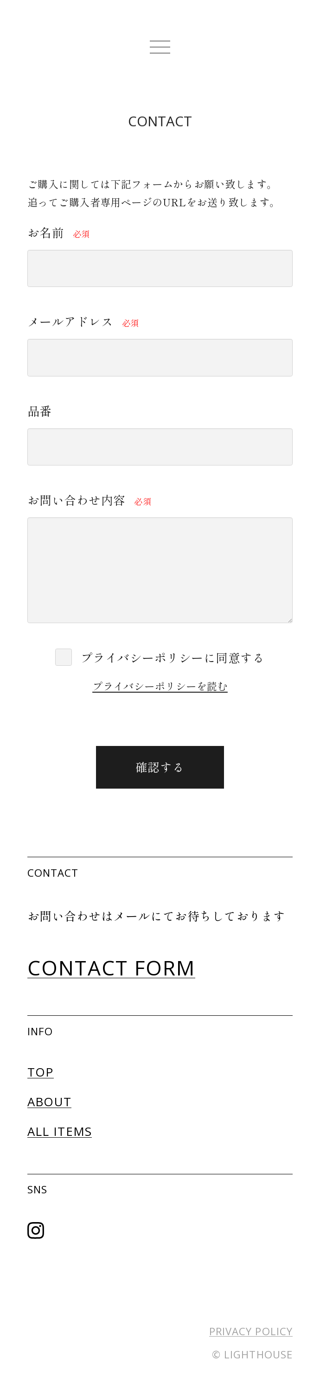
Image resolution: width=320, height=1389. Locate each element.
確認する (178, 766)
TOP (40, 1072)
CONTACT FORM (111, 967)
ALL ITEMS (59, 1131)
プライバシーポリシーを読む (160, 685)
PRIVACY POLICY (251, 1331)
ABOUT (49, 1101)
